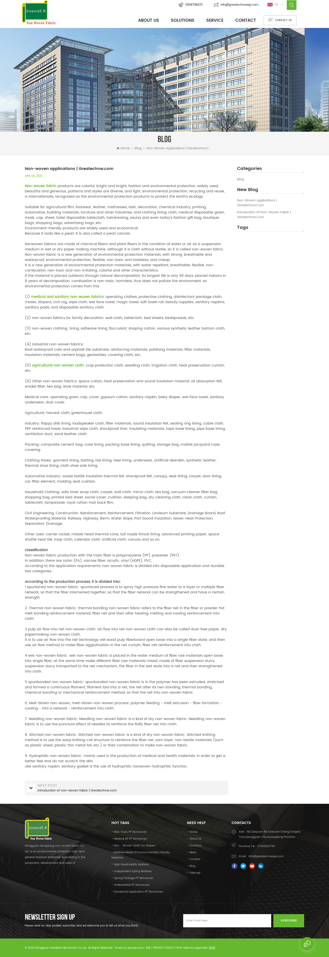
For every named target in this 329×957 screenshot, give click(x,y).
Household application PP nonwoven (138, 892)
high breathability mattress (131, 864)
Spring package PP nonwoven (134, 878)
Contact (245, 20)
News (193, 852)
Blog (240, 179)
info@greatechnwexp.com (236, 5)
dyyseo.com (136, 948)
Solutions (182, 20)
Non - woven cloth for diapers (134, 845)
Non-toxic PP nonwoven (130, 832)
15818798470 (191, 5)
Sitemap (195, 873)
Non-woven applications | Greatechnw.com (257, 203)
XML (148, 948)
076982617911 (266, 846)
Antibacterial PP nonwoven (132, 885)
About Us (148, 20)
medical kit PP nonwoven (130, 839)
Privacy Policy (163, 948)
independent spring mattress (133, 871)
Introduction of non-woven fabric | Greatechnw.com (264, 214)
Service (214, 20)
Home (123, 148)
